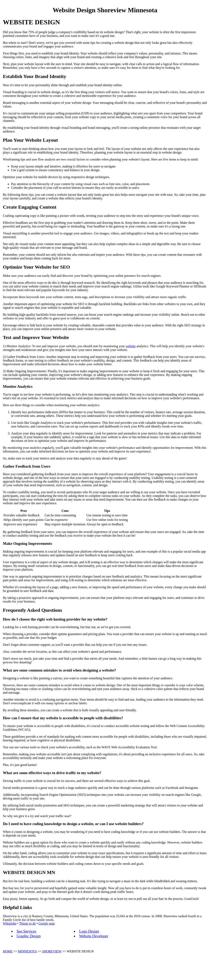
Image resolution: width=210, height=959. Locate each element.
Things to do (27, 923)
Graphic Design (29, 936)
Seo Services (26, 931)
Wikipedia (9, 923)
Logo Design (89, 931)
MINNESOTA (27, 951)
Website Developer (93, 936)
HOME (8, 951)
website (131, 346)
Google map (47, 923)
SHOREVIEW (51, 951)
